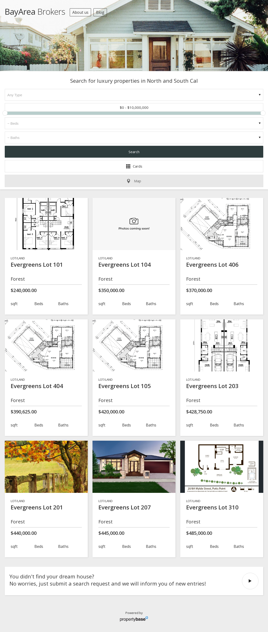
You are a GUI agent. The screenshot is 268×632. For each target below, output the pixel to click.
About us (80, 12)
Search (134, 151)
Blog (100, 12)
